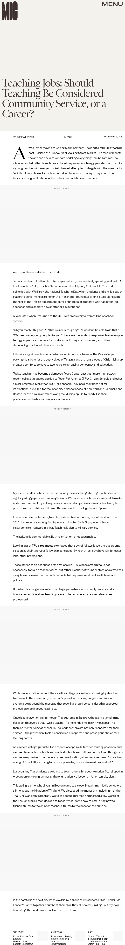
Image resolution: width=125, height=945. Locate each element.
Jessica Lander (25, 137)
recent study (48, 545)
